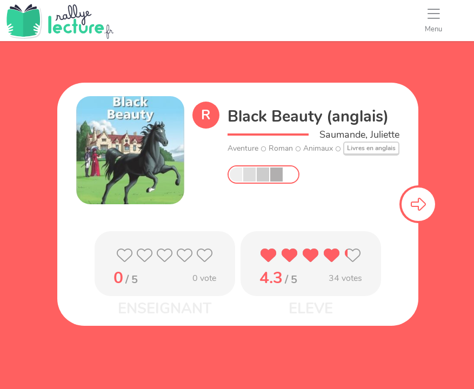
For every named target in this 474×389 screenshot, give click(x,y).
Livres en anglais (371, 148)
